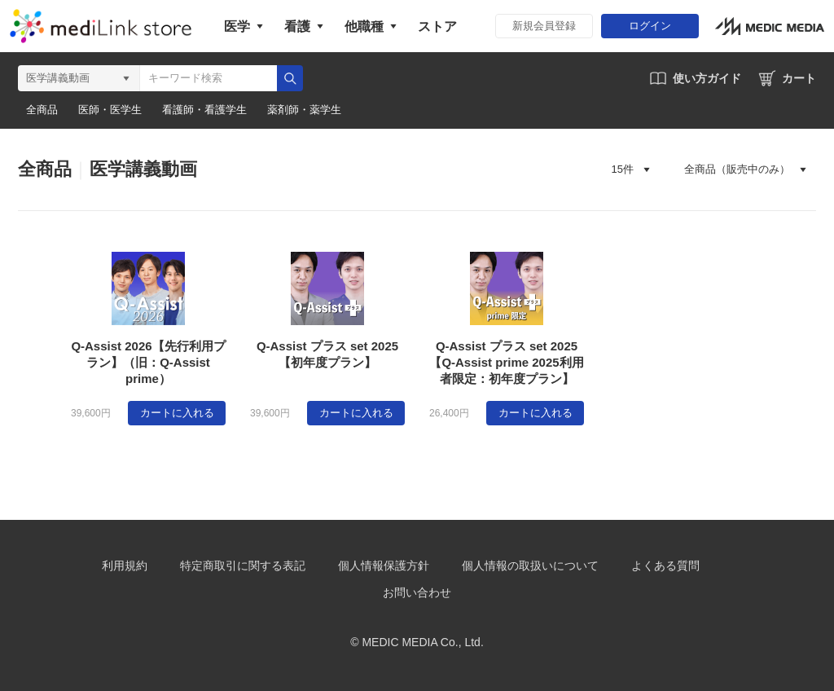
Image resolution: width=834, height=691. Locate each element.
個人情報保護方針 (383, 565)
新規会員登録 (544, 26)
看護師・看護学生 (204, 110)
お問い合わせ (417, 592)
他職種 (364, 26)
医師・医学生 (110, 110)
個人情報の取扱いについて (530, 565)
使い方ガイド (707, 78)
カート (799, 78)
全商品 (42, 110)
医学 (237, 26)
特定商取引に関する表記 (242, 565)
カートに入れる (177, 413)
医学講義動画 (143, 169)
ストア (437, 26)
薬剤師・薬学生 (304, 110)
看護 (297, 26)
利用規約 (124, 565)
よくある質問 (665, 565)
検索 (290, 78)
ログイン (650, 26)
